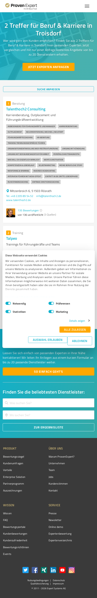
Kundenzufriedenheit (15, 540)
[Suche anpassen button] (48, 89)
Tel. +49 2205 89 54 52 (19, 196)
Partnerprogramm (13, 483)
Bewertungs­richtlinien (16, 547)
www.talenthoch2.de (18, 200)
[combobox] (48, 402)
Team (52, 470)
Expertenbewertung (60, 533)
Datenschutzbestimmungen (38, 297)
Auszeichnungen (12, 490)
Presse (53, 513)
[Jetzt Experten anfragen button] (48, 67)
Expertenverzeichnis (60, 540)
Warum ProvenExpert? (62, 456)
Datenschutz (58, 580)
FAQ (5, 520)
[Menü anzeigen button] (87, 6)
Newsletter (55, 520)
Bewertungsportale (14, 527)
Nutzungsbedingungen (38, 580)
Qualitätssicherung (40, 583)
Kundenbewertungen (15, 533)
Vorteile (7, 470)
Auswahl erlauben (47, 339)
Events (7, 554)
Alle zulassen (75, 329)
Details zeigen (77, 320)
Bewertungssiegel (13, 456)
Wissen (7, 513)
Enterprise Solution (14, 477)
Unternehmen (57, 463)
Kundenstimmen (58, 483)
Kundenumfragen (13, 463)
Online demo (56, 527)
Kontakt (53, 490)
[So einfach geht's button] (48, 371)
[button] (41, 210)
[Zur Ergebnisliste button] (48, 427)
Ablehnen (79, 341)
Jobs (51, 477)
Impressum (12, 297)
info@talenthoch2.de (48, 196)
